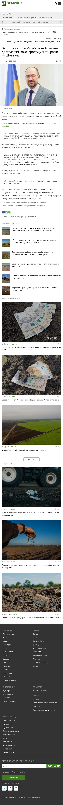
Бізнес (35, 634)
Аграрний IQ (9, 716)
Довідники (9, 687)
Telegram (28, 205)
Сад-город (7, 645)
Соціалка (6, 677)
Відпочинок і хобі (13, 22)
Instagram (40, 205)
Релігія (5, 669)
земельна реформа (16, 217)
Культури (6, 691)
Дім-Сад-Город (38, 641)
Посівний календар (40, 22)
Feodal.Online (8, 752)
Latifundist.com (9, 720)
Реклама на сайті (40, 691)
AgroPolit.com (8, 727)
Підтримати (13, 777)
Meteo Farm (7, 749)
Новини (14, 344)
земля (4, 217)
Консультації (38, 652)
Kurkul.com (7, 724)
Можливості (8, 694)
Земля (12, 509)
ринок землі (31, 217)
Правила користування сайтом (45, 703)
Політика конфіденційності (44, 710)
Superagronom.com (11, 731)
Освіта (5, 662)
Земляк (10, 205)
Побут (5, 648)
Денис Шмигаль (29, 123)
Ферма (5, 641)
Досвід (5, 655)
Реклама (37, 687)
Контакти (36, 706)
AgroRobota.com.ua (11, 745)
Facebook (19, 205)
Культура (6, 666)
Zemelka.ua (7, 742)
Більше (31, 459)
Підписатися (54, 766)
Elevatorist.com (9, 734)
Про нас (36, 699)
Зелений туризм (39, 648)
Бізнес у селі (8, 652)
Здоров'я (6, 659)
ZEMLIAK (37, 695)
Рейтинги (26, 22)
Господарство (8, 634)
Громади (6, 698)
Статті (36, 630)
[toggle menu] (59, 3)
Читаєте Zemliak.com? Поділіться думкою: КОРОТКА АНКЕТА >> (28, 17)
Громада (36, 645)
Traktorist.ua (8, 738)
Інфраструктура (9, 680)
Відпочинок (7, 673)
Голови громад (9, 701)
